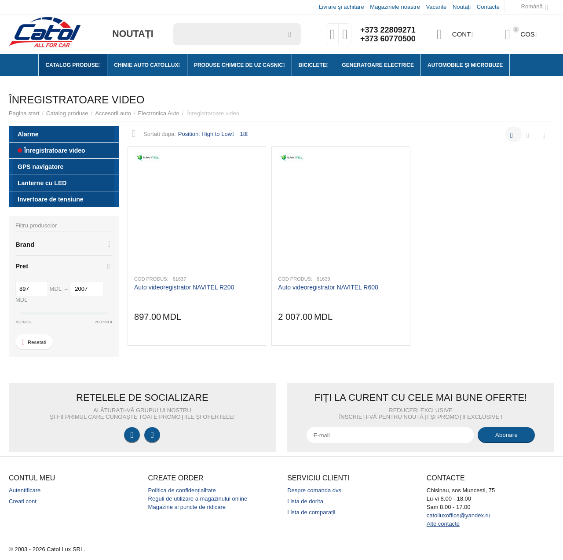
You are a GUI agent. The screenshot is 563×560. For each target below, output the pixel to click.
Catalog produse (67, 113)
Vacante (436, 7)
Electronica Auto (158, 113)
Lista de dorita (305, 501)
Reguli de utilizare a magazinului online (198, 498)
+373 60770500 (388, 38)
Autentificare (24, 490)
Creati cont (23, 501)
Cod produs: (151, 279)
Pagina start (24, 113)
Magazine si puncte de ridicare (187, 507)
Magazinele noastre (395, 7)
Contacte (488, 7)
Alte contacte (443, 523)
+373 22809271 (388, 30)
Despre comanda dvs (314, 490)
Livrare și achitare (341, 7)
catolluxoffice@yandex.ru (458, 515)
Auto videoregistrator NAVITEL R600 (328, 287)
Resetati (34, 342)
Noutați (462, 7)
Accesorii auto (113, 113)
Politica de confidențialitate (182, 490)
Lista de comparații (311, 512)
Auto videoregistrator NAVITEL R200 (184, 287)
